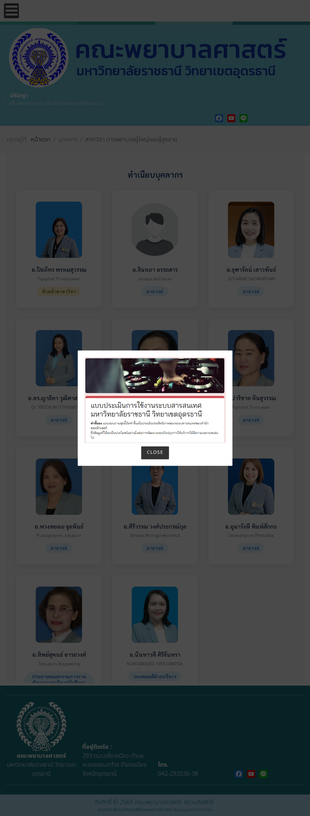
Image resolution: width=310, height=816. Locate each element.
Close (155, 452)
